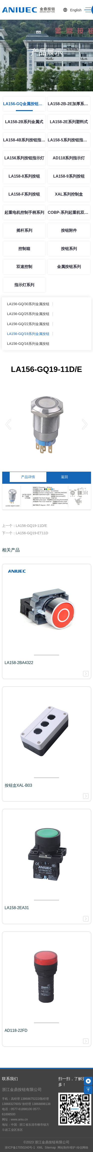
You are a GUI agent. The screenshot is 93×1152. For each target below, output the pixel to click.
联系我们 (10, 1079)
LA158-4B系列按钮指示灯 (24, 140)
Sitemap (50, 1147)
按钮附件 (69, 230)
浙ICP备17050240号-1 (20, 1147)
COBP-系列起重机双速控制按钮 (69, 212)
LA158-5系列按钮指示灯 (69, 140)
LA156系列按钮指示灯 (24, 158)
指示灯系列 (24, 285)
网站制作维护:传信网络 (73, 1147)
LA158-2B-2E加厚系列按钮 (69, 104)
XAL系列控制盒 (69, 194)
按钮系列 (69, 249)
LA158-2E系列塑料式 (69, 122)
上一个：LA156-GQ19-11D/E (24, 526)
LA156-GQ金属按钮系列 (24, 104)
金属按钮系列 (69, 267)
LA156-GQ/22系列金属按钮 (28, 324)
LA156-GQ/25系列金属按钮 (28, 314)
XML (40, 1147)
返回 (64, 477)
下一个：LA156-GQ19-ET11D (25, 533)
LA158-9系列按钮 (68, 176)
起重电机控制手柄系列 (24, 212)
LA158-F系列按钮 (24, 194)
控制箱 (24, 249)
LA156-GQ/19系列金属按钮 (28, 334)
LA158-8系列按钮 (24, 176)
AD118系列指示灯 (69, 158)
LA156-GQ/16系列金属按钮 (28, 344)
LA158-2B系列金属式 (24, 122)
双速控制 (24, 267)
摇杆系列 (24, 230)
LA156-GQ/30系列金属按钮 (28, 304)
